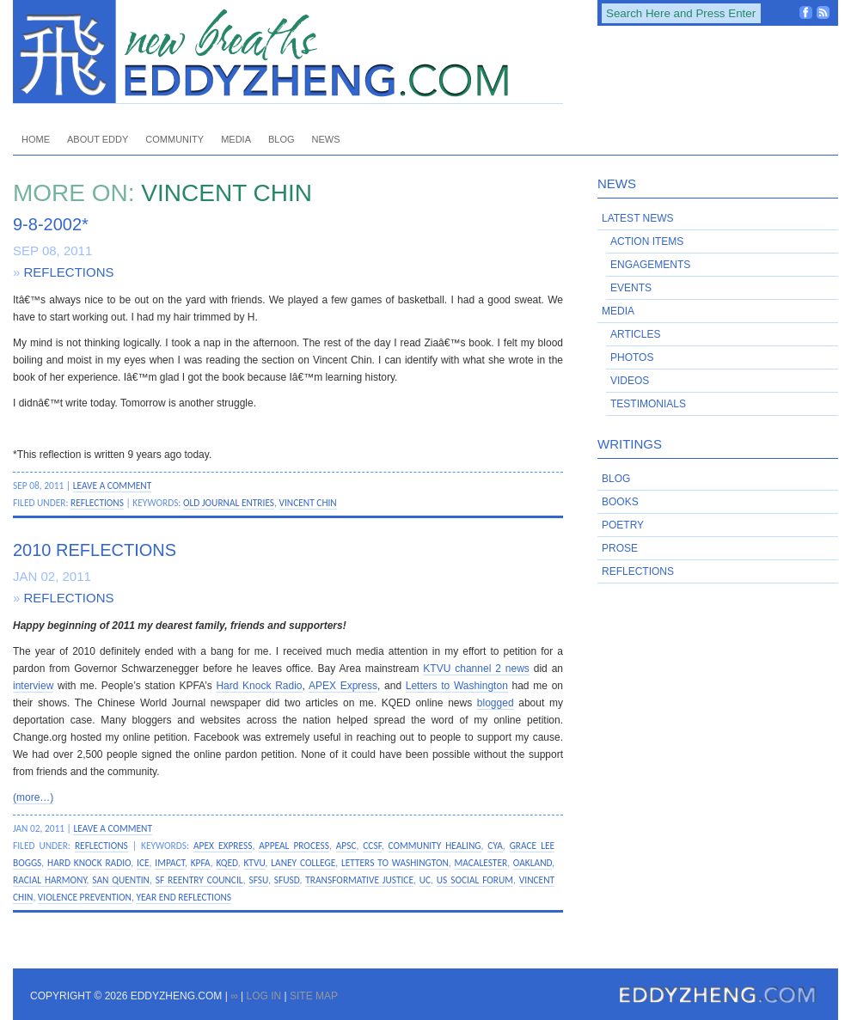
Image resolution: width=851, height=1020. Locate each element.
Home (35, 139)
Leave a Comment (112, 485)
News (326, 139)
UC (425, 880)
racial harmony (50, 880)
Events (631, 288)
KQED (226, 863)
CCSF (372, 846)
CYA (494, 846)
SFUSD (287, 880)
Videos (629, 381)
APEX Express (343, 686)
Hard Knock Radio (259, 686)
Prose (620, 548)
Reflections (69, 272)
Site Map (314, 996)
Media (236, 139)
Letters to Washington (457, 686)
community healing (435, 846)
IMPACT (170, 863)
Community (174, 139)
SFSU (258, 880)
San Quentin (121, 880)
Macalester (481, 863)
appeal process (294, 846)
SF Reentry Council (199, 880)
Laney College (303, 863)
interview (33, 686)
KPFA (201, 863)
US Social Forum (475, 880)
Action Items (646, 241)
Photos (631, 357)
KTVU (254, 863)
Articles (635, 334)
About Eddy (97, 139)
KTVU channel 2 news (476, 669)
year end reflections (183, 897)
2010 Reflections (94, 550)
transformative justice (359, 880)
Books (620, 502)
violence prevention (85, 897)
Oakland (532, 863)
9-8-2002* (51, 224)
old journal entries (228, 503)
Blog (281, 139)
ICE (143, 863)
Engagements (650, 265)
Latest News (638, 218)
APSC (346, 846)
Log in (263, 996)
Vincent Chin (308, 503)
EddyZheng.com (288, 52)
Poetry (623, 525)
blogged (495, 703)
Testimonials (648, 404)
